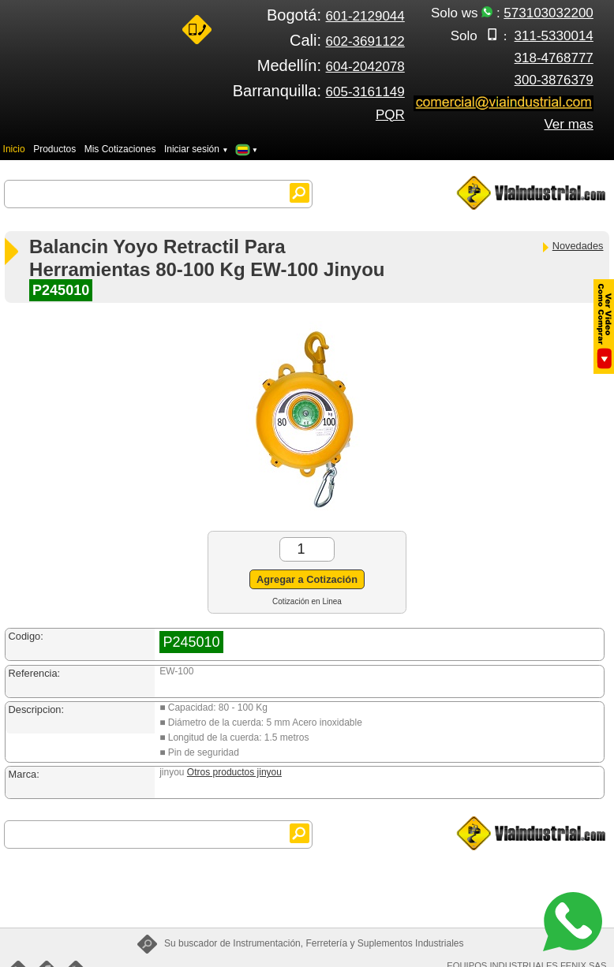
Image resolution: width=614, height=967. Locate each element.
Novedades (572, 246)
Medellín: (331, 65)
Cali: (347, 40)
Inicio (14, 149)
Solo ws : (512, 13)
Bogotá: (336, 15)
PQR (390, 114)
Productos (54, 149)
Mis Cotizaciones (120, 149)
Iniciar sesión (196, 149)
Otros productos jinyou (234, 772)
